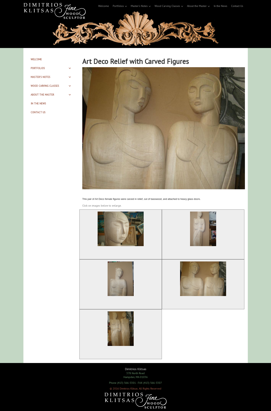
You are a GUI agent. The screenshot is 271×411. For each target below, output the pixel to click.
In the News (220, 6)
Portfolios (118, 6)
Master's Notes (139, 6)
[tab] (51, 59)
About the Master (197, 6)
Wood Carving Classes (167, 6)
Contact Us (237, 6)
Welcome (103, 6)
